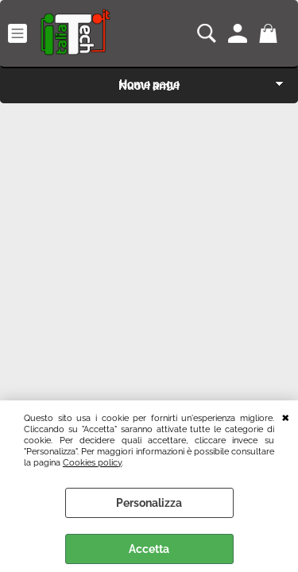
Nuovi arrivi (149, 85)
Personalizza (149, 503)
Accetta (149, 549)
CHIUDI (285, 416)
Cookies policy (92, 462)
